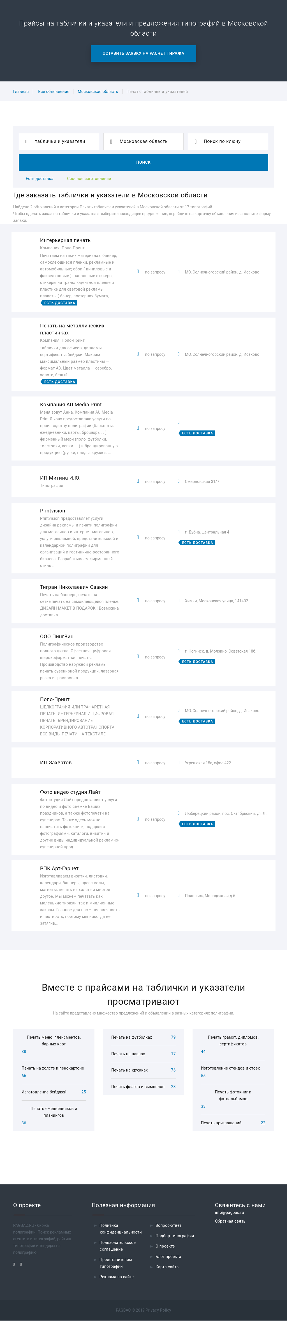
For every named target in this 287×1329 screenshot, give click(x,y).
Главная (21, 91)
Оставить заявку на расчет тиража (143, 53)
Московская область (98, 91)
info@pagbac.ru (229, 1221)
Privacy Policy (158, 1318)
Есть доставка (40, 178)
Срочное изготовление (89, 178)
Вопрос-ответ (169, 1234)
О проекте (165, 1254)
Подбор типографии (175, 1244)
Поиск (143, 162)
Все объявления (53, 91)
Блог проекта (168, 1265)
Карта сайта (167, 1275)
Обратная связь (230, 1229)
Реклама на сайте (116, 1285)
